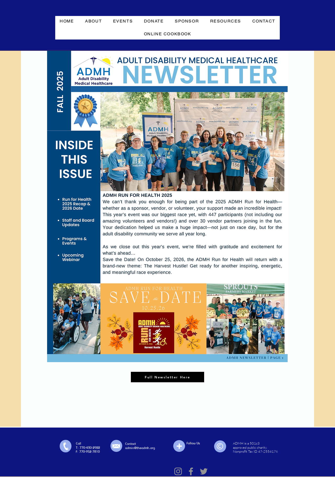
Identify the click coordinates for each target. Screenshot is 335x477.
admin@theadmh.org (140, 448)
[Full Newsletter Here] (167, 377)
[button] (94, 21)
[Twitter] (204, 471)
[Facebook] (191, 471)
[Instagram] (178, 471)
